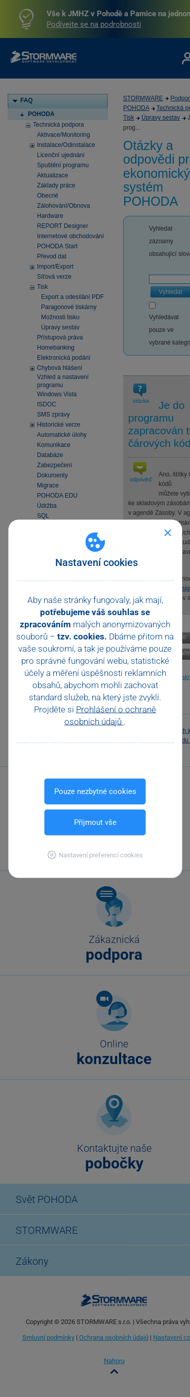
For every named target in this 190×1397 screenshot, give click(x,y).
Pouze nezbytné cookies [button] (95, 791)
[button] (95, 854)
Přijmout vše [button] (95, 821)
